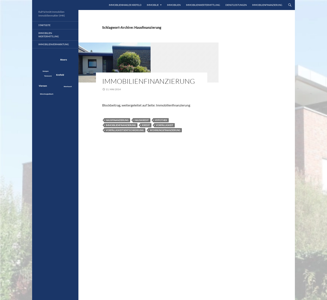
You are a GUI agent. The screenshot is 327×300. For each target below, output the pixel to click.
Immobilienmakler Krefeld (125, 5)
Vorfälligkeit (164, 125)
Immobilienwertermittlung (203, 5)
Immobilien (174, 5)
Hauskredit (142, 120)
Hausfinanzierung (117, 120)
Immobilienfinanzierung (148, 81)
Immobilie (153, 5)
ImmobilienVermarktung (53, 44)
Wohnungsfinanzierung (165, 130)
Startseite (44, 25)
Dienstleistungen (236, 5)
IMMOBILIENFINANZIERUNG (267, 5)
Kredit (146, 125)
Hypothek (161, 120)
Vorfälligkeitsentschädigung (125, 130)
